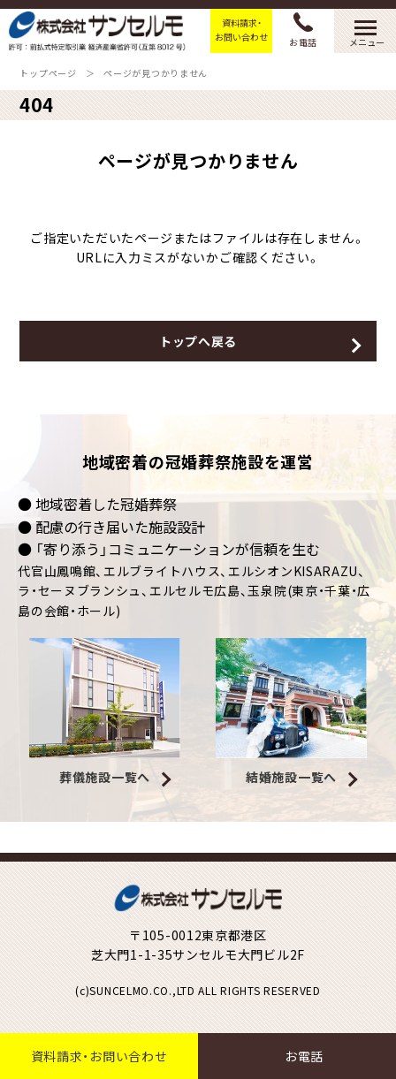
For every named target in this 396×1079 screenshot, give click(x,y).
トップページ (47, 73)
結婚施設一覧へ (291, 777)
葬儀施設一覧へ (104, 777)
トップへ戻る (198, 341)
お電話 (303, 30)
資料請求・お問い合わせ (241, 29)
